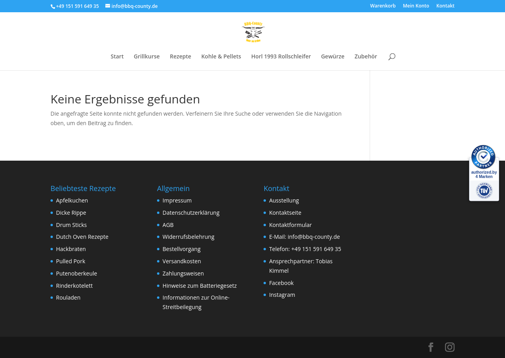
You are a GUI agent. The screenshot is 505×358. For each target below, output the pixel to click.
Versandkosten (182, 261)
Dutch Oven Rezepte (82, 236)
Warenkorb (383, 6)
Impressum (177, 200)
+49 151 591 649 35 (316, 249)
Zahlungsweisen (183, 273)
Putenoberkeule (76, 273)
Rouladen (68, 297)
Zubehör (366, 57)
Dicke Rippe (71, 212)
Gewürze (332, 57)
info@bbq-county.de (314, 236)
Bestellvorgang (181, 249)
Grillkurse (147, 57)
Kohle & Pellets (221, 57)
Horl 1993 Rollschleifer (281, 57)
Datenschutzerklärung (191, 212)
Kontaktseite (285, 212)
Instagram (282, 294)
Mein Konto (416, 6)
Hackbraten (71, 249)
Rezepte (180, 57)
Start (116, 57)
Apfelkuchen (72, 200)
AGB (168, 225)
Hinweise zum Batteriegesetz (200, 285)
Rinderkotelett (74, 285)
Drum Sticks (71, 225)
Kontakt (445, 6)
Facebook (281, 283)
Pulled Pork (70, 261)
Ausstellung (284, 200)
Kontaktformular (290, 225)
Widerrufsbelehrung (188, 236)
